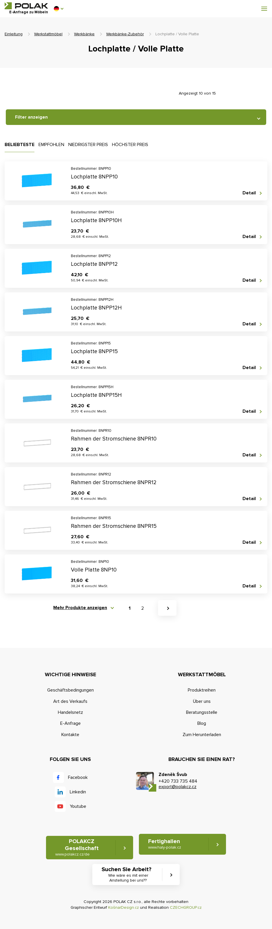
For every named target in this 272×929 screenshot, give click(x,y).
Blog (201, 723)
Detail (249, 193)
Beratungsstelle (201, 712)
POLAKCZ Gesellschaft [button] (77, 847)
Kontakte (70, 735)
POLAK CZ (26, 5)
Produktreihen (202, 690)
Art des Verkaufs (70, 701)
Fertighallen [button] (164, 844)
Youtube (78, 806)
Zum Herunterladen (202, 735)
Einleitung (14, 34)
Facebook (78, 777)
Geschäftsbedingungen (70, 690)
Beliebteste (19, 145)
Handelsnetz (70, 712)
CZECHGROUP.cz (186, 907)
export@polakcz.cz (177, 787)
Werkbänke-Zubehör (125, 34)
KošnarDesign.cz (123, 907)
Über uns (202, 701)
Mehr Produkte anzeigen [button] (80, 608)
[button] (58, 8)
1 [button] (130, 608)
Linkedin (78, 792)
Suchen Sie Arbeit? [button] (128, 874)
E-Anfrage (70, 723)
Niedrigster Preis (88, 145)
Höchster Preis (130, 145)
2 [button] (142, 608)
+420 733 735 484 (178, 781)
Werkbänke (84, 34)
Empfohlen (51, 145)
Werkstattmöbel (48, 34)
